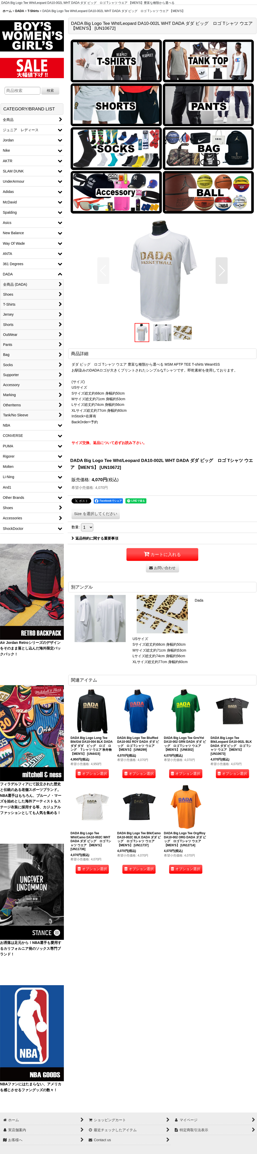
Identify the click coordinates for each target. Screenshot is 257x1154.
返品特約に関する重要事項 (95, 538)
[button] (103, 270)
